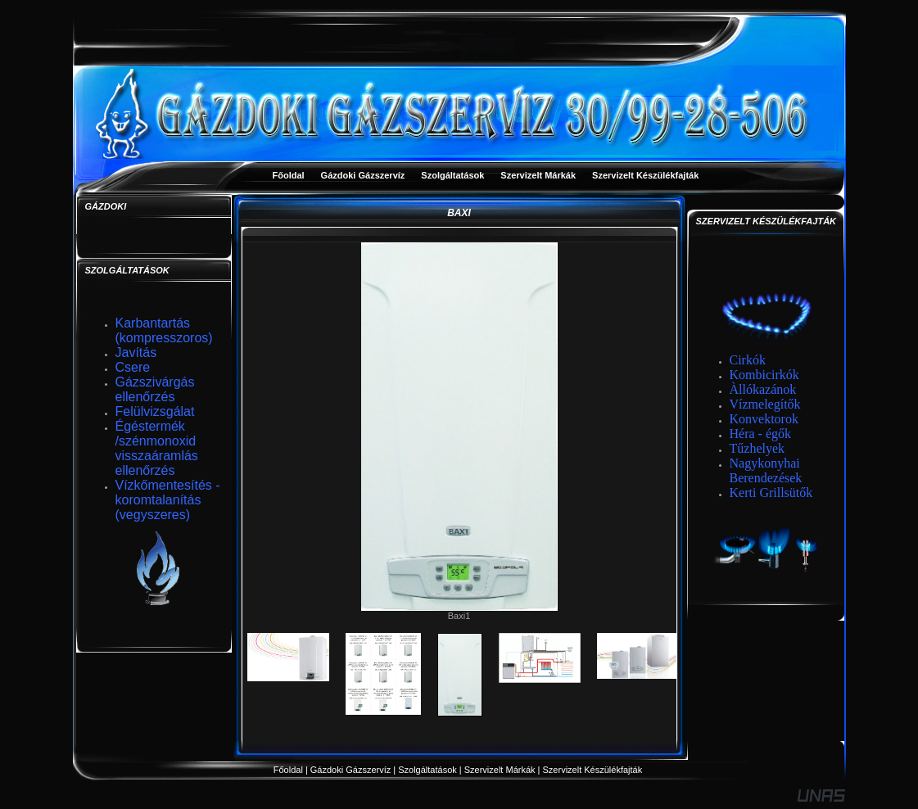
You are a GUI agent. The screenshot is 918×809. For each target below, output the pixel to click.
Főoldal (288, 770)
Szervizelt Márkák (500, 770)
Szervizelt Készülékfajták (594, 770)
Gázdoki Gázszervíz (350, 770)
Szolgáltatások (427, 770)
